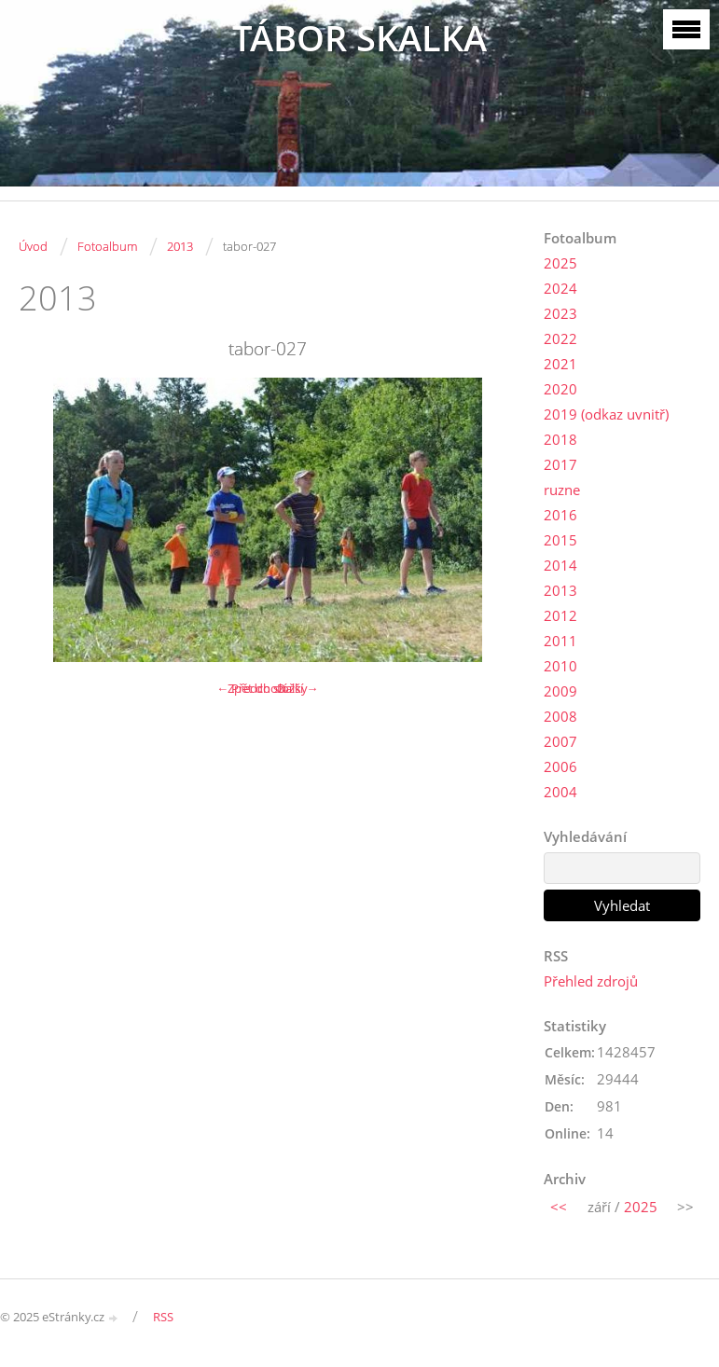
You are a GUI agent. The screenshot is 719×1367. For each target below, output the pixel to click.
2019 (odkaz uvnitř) (606, 414)
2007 (560, 741)
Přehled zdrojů (591, 981)
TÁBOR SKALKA (359, 38)
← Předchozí (251, 688)
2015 (560, 540)
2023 (560, 313)
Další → (297, 688)
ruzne (562, 489)
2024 (560, 288)
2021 (560, 363)
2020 (560, 389)
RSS (163, 1316)
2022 (560, 338)
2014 (560, 565)
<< (558, 1206)
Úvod (33, 246)
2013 (180, 246)
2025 (560, 263)
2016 (560, 514)
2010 (560, 665)
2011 (560, 640)
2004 (560, 791)
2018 (560, 439)
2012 (560, 615)
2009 (560, 691)
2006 (560, 766)
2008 (560, 716)
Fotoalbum (107, 246)
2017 (560, 464)
